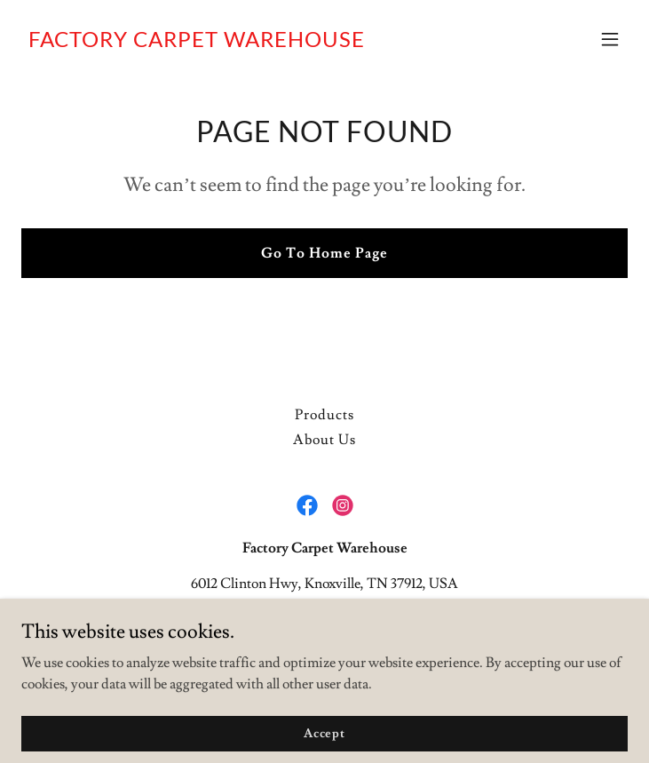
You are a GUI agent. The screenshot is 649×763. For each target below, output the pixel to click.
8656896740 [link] (324, 619)
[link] (196, 43)
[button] (610, 39)
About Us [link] (324, 440)
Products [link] (324, 415)
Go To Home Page (324, 253)
